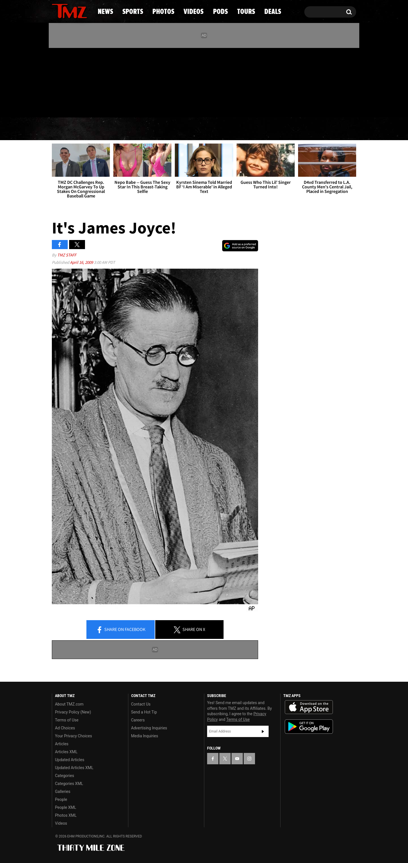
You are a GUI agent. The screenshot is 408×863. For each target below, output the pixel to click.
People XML (65, 807)
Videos (205, 129)
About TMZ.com (69, 704)
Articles (62, 744)
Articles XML (66, 752)
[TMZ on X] (65, 81)
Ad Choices (65, 728)
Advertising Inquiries (149, 728)
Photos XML (65, 815)
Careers (138, 720)
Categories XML (69, 783)
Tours (289, 129)
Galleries (62, 791)
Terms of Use (66, 720)
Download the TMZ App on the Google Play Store (309, 726)
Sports (109, 129)
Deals (331, 129)
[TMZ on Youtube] (75, 81)
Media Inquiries (144, 736)
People (61, 799)
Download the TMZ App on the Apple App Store (309, 707)
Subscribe (263, 731)
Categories (64, 775)
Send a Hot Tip (144, 712)
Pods (248, 129)
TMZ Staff (66, 255)
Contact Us (141, 704)
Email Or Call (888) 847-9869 (117, 106)
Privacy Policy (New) (73, 712)
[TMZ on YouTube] (237, 758)
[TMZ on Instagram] (85, 81)
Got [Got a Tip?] (69, 106)
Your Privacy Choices (73, 736)
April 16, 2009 (82, 262)
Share (120, 629)
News (65, 129)
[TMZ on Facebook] (56, 81)
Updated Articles (69, 759)
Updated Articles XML (74, 767)
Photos (157, 129)
